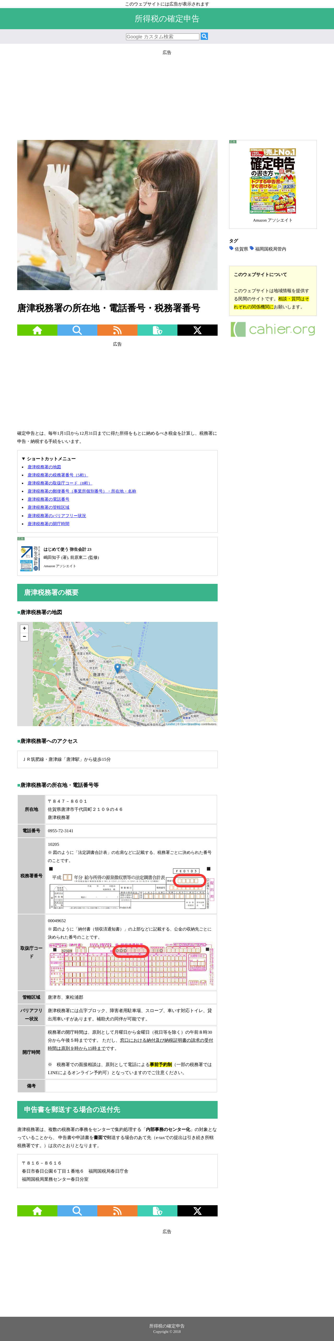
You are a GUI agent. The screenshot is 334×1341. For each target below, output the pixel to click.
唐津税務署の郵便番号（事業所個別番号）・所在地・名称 (82, 491)
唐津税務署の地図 (44, 467)
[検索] (204, 37)
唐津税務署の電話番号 (48, 499)
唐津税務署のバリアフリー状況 (57, 515)
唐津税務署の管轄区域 (48, 507)
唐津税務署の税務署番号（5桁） (58, 475)
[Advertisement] (167, 93)
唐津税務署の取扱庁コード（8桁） (60, 483)
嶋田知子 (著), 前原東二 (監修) (58, 557)
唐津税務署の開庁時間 (48, 524)
